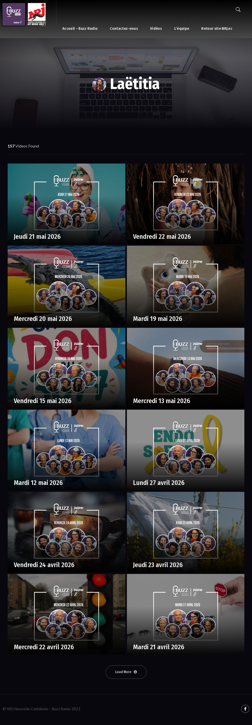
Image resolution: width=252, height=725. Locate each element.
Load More (126, 672)
